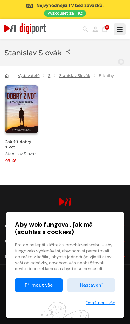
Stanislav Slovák (74, 75)
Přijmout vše (39, 285)
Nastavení (91, 285)
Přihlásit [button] (95, 29)
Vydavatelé (29, 75)
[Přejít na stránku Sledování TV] (65, 9)
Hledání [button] (85, 29)
